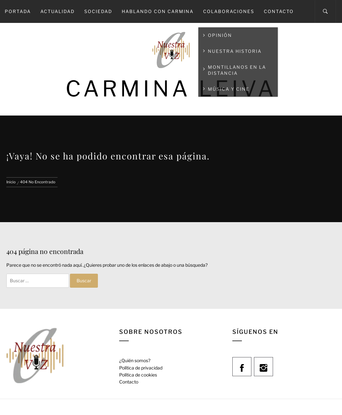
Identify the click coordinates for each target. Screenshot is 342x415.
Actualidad (57, 11)
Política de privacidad (140, 367)
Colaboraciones (228, 11)
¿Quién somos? (134, 360)
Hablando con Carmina (158, 11)
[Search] (325, 11)
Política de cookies (138, 374)
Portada (18, 11)
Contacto (279, 11)
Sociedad (98, 11)
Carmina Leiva (171, 88)
